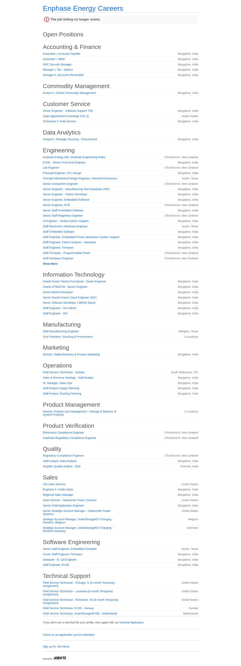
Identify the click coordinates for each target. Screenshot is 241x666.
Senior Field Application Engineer (63, 505)
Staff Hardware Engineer (58, 258)
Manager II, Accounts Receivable (63, 75)
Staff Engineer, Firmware (58, 247)
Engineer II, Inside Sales (58, 489)
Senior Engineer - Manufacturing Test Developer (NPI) (76, 189)
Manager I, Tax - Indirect (58, 69)
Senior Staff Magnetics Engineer (63, 215)
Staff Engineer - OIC (55, 313)
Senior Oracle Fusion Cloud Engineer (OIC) (70, 297)
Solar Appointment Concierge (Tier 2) (66, 116)
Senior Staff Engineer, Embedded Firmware (70, 548)
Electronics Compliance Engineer (63, 432)
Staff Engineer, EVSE (56, 564)
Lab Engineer (51, 167)
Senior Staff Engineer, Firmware (62, 554)
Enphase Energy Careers (83, 8)
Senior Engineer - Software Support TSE (68, 110)
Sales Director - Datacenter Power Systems (70, 500)
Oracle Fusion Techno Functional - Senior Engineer (74, 281)
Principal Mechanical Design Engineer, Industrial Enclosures (80, 178)
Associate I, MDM (54, 59)
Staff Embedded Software (58, 231)
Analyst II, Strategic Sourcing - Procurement (70, 139)
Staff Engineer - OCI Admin (59, 308)
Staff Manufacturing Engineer (61, 331)
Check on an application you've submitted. (69, 634)
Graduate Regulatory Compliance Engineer (69, 437)
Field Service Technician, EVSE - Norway (68, 608)
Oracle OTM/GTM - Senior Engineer (65, 286)
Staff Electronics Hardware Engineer (65, 226)
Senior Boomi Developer (58, 292)
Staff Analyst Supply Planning (61, 388)
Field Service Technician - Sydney (64, 372)
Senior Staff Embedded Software (63, 210)
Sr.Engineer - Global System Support (66, 221)
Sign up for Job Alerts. (56, 646)
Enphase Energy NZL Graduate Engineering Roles (74, 157)
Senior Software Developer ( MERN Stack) (69, 302)
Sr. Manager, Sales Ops (57, 383)
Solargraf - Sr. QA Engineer (60, 559)
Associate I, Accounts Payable (61, 53)
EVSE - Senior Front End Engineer (64, 162)
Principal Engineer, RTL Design (62, 173)
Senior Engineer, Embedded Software (66, 199)
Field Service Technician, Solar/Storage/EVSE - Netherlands (80, 613)
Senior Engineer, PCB (56, 205)
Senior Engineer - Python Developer (65, 194)
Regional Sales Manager (58, 494)
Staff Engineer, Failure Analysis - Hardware (69, 242)
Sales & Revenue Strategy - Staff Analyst (68, 377)
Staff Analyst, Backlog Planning (62, 393)
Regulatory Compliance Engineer (63, 455)
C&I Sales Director (54, 484)
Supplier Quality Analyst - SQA (62, 466)
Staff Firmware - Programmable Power (66, 253)
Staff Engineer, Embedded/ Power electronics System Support (81, 237)
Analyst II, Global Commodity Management (69, 92)
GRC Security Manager (57, 64)
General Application (132, 622)
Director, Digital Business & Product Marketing (71, 354)
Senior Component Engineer (60, 183)
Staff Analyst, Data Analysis (60, 461)
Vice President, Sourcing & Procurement (68, 336)
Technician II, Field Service (59, 121)
